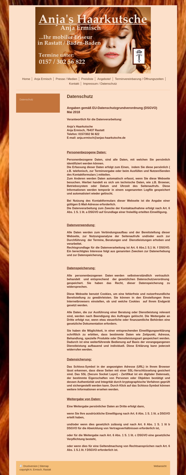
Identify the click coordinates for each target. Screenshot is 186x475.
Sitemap (44, 466)
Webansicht (160, 466)
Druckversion (29, 466)
